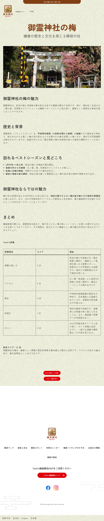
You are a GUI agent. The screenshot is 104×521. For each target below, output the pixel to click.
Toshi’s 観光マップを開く (52, 373)
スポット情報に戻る (52, 379)
